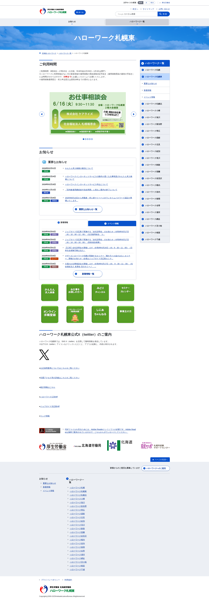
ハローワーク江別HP (49, 401)
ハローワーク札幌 (152, 70)
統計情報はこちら (47, 391)
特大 (152, 3)
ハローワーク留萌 (152, 199)
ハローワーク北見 (152, 145)
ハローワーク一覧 (154, 63)
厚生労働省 (166, 3)
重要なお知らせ (150, 84)
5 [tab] (93, 148)
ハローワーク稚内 (152, 186)
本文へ (135, 9)
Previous (42, 119)
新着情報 (147, 91)
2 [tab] (85, 148)
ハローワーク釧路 (152, 165)
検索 (165, 14)
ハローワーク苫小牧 (153, 226)
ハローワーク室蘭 (152, 172)
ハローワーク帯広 (152, 131)
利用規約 (68, 579)
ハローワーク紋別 (152, 152)
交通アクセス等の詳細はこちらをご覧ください (59, 382)
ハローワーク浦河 (152, 213)
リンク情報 (45, 420)
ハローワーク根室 (152, 233)
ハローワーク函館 (152, 138)
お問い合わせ (164, 9)
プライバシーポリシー (50, 579)
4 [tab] (90, 148)
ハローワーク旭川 (152, 118)
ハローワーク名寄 (152, 206)
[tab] (63, 229)
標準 (140, 3)
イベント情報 (149, 97)
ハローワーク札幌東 (153, 77)
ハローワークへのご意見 (156, 472)
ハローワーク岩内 (152, 192)
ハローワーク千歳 (152, 240)
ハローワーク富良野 (153, 124)
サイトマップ (148, 9)
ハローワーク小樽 (152, 111)
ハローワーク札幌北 (153, 104)
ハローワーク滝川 (152, 158)
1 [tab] (83, 148)
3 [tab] (88, 148)
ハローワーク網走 (152, 219)
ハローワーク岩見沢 (153, 179)
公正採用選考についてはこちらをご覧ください (59, 372)
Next (133, 119)
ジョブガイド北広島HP (50, 410)
